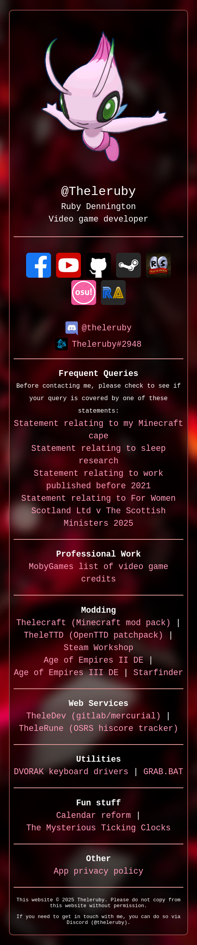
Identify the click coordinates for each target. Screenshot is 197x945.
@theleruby (98, 327)
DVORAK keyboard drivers (71, 772)
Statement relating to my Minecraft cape (98, 430)
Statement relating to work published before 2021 (99, 480)
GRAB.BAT (163, 772)
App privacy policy (98, 872)
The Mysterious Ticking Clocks (98, 828)
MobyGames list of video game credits (98, 573)
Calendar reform (93, 816)
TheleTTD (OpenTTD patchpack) (93, 636)
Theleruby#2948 (98, 344)
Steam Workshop (98, 648)
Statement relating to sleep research (98, 455)
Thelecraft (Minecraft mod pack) (93, 623)
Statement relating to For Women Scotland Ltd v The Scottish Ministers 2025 (98, 511)
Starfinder (158, 673)
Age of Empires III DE (66, 673)
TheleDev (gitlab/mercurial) (93, 716)
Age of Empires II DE (93, 661)
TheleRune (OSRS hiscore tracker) (98, 729)
